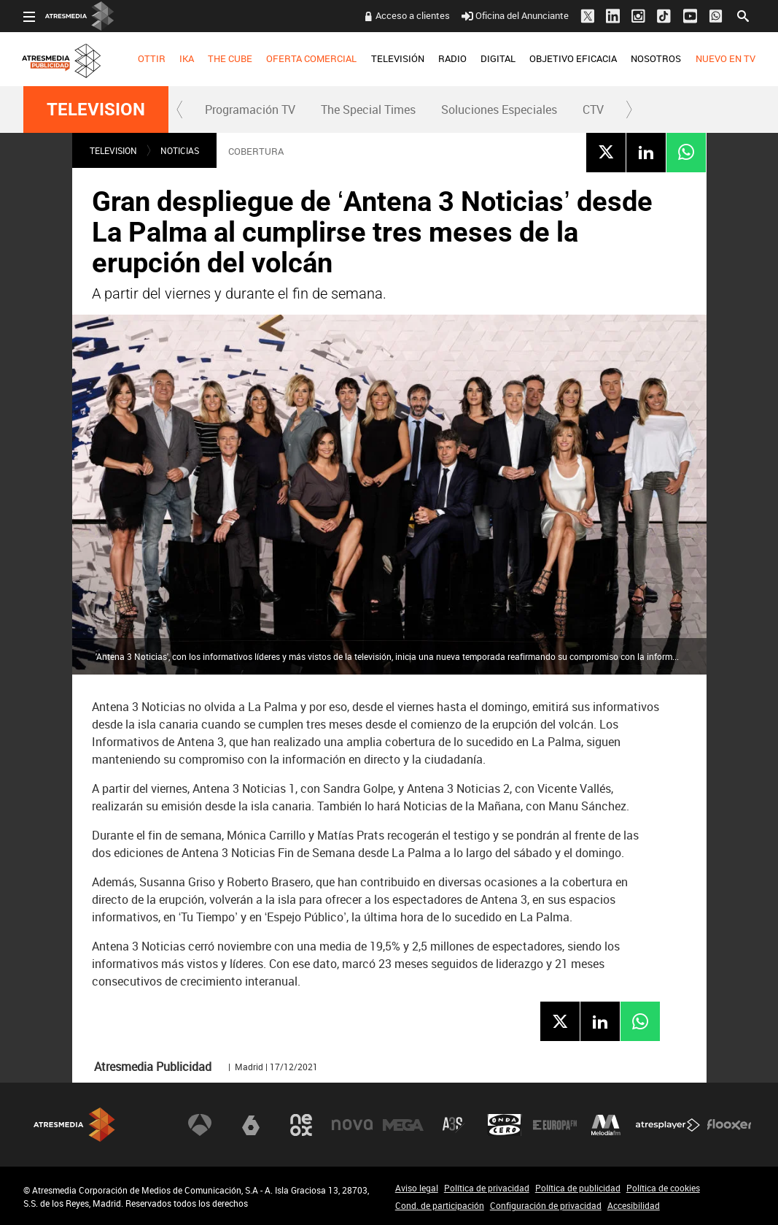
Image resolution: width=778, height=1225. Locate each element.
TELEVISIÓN (397, 58)
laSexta (251, 1125)
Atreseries (453, 1125)
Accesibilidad (633, 1205)
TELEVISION (96, 109)
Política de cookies (663, 1188)
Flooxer (729, 1125)
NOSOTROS (656, 58)
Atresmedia (74, 1124)
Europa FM (555, 1125)
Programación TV (250, 109)
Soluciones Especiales (499, 109)
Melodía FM (606, 1125)
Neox (301, 1125)
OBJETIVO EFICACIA (573, 58)
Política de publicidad (578, 1188)
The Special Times (368, 109)
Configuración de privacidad (546, 1205)
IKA (186, 58)
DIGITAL (498, 58)
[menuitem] (151, 59)
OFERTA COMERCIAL (311, 58)
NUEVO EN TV (725, 58)
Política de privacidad (486, 1188)
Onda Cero (504, 1125)
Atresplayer (668, 1125)
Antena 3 (200, 1125)
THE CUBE (230, 58)
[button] (180, 109)
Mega (403, 1125)
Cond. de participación (439, 1205)
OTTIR (152, 58)
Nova (352, 1125)
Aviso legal (416, 1188)
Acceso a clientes (413, 15)
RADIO (452, 58)
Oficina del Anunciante (515, 15)
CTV (593, 109)
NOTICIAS (179, 150)
